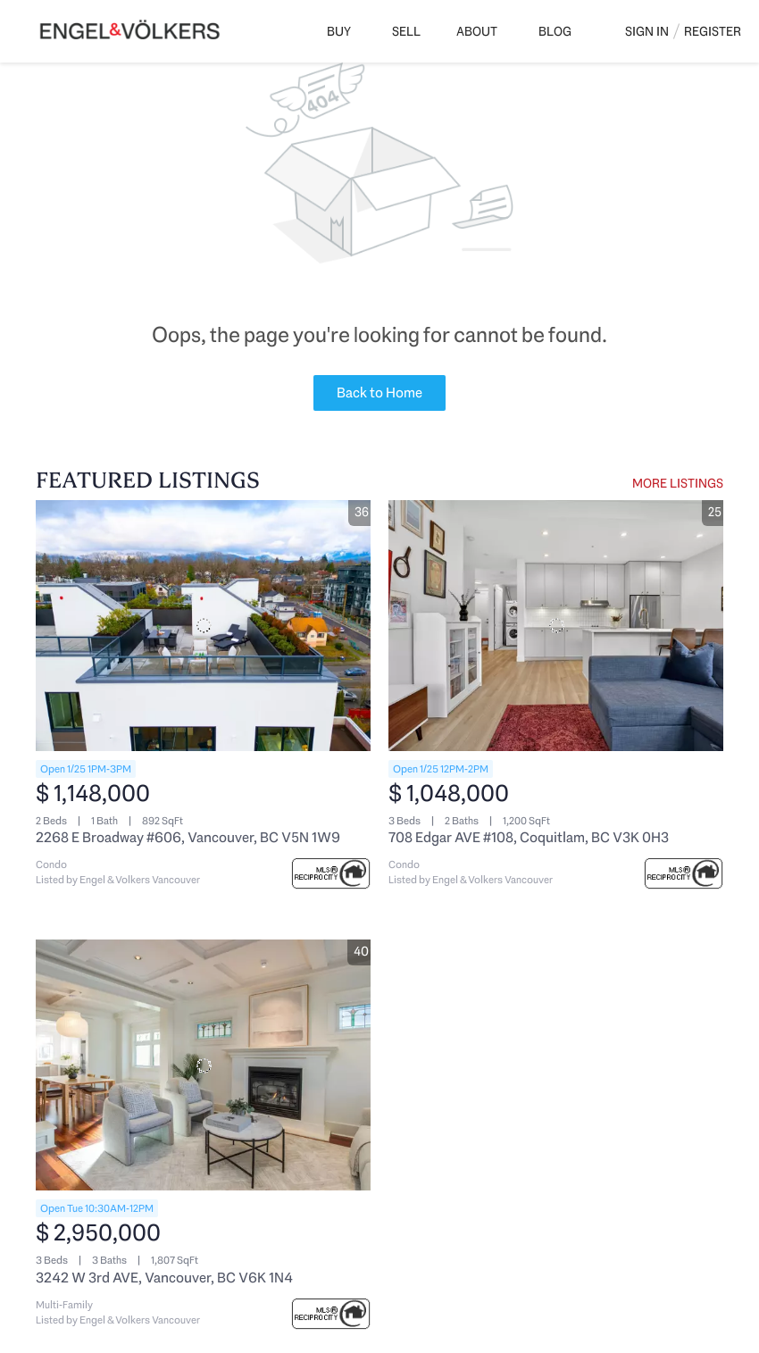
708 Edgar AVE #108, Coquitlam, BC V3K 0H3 (528, 837)
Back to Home (379, 392)
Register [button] (712, 31)
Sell (406, 31)
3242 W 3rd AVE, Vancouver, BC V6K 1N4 (164, 1277)
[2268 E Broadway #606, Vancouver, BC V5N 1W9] (203, 625)
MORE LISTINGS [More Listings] (677, 483)
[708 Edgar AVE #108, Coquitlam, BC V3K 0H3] (555, 625)
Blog (554, 31)
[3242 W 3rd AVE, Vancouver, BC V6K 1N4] (203, 1065)
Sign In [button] (647, 31)
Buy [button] (339, 31)
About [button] (476, 31)
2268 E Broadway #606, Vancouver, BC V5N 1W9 (188, 837)
